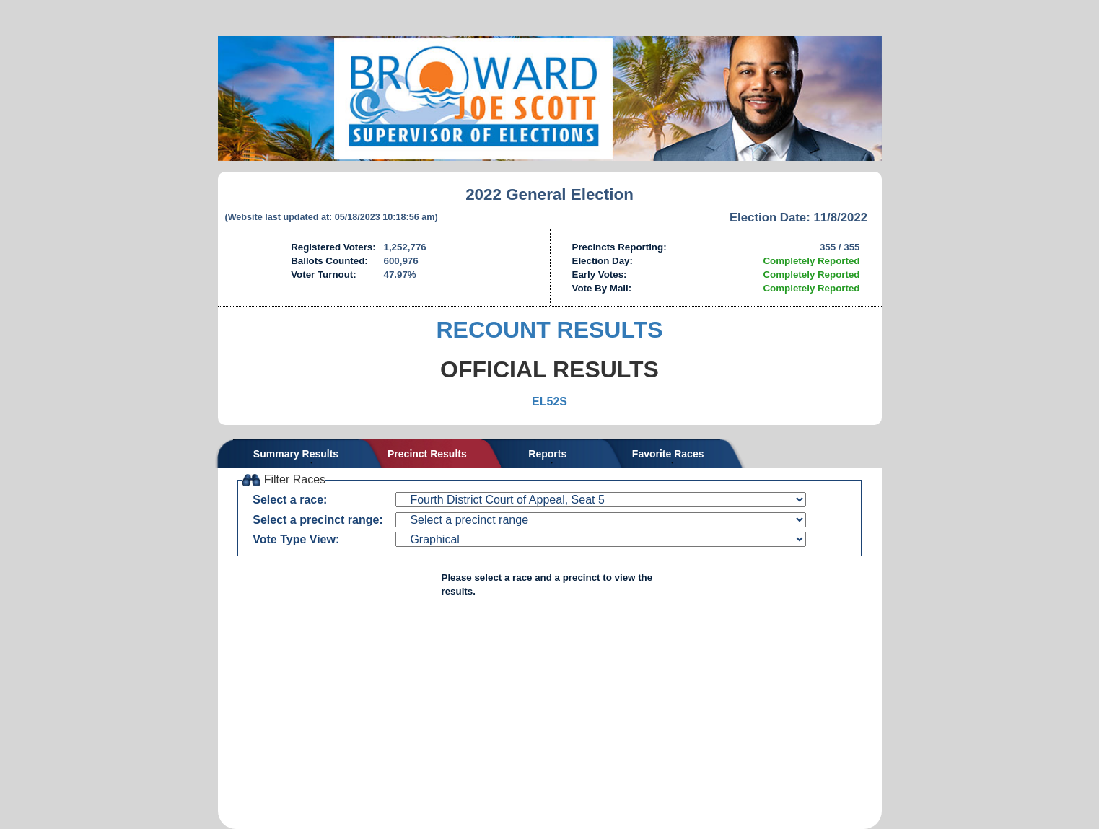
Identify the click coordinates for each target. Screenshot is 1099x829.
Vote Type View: (296, 539)
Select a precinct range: (318, 520)
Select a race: (290, 500)
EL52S (549, 401)
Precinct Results (427, 454)
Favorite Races (668, 454)
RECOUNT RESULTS (549, 330)
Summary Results (295, 454)
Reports (547, 454)
